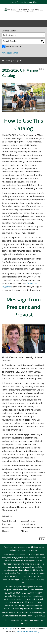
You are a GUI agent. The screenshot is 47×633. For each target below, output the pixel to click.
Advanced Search (10, 52)
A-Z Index (19, 2)
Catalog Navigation (14, 60)
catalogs (8, 628)
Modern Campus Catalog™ (28, 631)
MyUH (35, 2)
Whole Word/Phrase (14, 46)
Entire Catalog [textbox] (10, 35)
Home (11, 2)
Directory (28, 2)
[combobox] (23, 35)
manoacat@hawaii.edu (30, 567)
